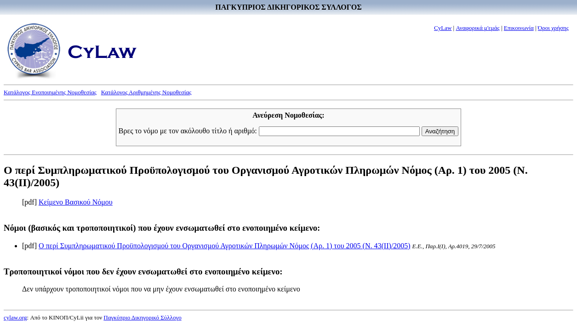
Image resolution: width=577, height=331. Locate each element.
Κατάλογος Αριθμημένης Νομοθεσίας (146, 92)
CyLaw (442, 27)
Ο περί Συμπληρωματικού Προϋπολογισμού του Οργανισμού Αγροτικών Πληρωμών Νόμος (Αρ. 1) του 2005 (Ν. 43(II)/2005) (225, 246)
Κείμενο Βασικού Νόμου (76, 202)
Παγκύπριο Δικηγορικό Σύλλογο (142, 317)
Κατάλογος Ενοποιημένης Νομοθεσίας (50, 92)
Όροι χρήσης (553, 27)
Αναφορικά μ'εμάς (477, 27)
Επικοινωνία (519, 27)
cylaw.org (15, 317)
